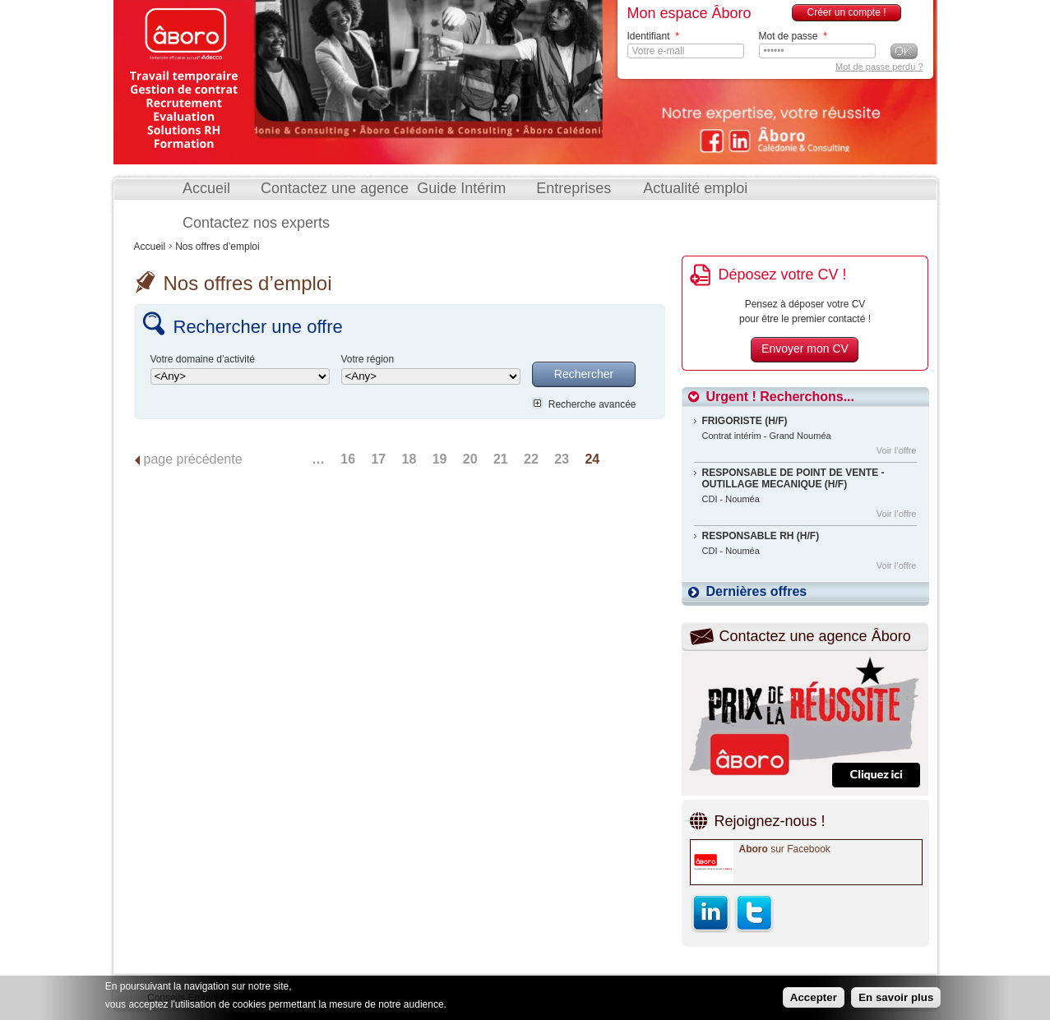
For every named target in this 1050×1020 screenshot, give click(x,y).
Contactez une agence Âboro (815, 636)
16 (347, 459)
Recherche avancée (592, 404)
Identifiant (653, 36)
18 (409, 459)
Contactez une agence (335, 188)
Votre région (368, 359)
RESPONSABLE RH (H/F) (761, 536)
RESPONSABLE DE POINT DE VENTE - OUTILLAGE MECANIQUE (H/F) (793, 478)
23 (561, 459)
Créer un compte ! (846, 12)
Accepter (813, 998)
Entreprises (573, 188)
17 (378, 459)
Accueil (206, 188)
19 (439, 459)
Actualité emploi (695, 188)
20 (470, 459)
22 (531, 459)
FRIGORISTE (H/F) (745, 421)
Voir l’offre (897, 450)
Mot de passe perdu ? (879, 67)
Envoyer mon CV (805, 348)
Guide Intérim (461, 188)
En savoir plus (895, 998)
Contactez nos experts (256, 223)
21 (500, 459)
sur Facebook (784, 849)
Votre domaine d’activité (202, 359)
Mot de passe (793, 36)
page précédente (193, 459)
